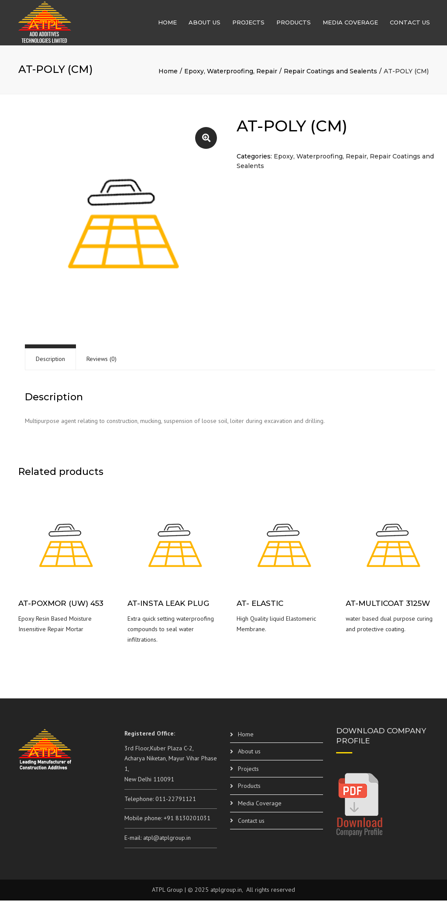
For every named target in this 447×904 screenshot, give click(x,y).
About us (204, 24)
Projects (248, 24)
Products (293, 24)
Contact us (410, 24)
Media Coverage (350, 24)
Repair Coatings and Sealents (330, 75)
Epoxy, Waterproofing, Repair (230, 75)
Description (50, 362)
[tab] (50, 362)
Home (167, 24)
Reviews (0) (101, 362)
